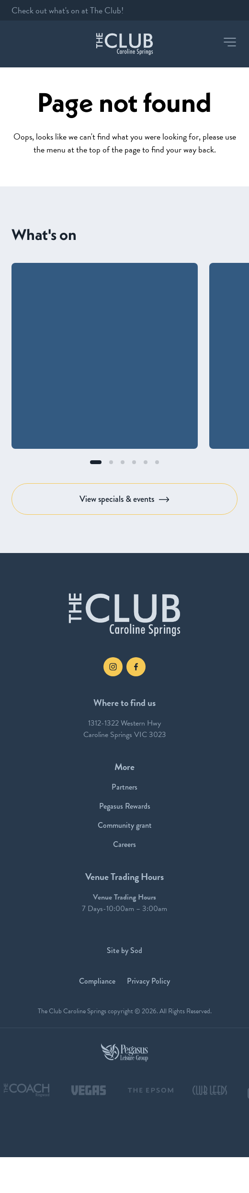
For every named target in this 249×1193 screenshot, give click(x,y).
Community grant (125, 825)
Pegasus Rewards (124, 806)
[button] (230, 42)
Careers (124, 844)
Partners (124, 786)
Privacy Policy (148, 981)
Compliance (97, 981)
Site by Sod (124, 950)
